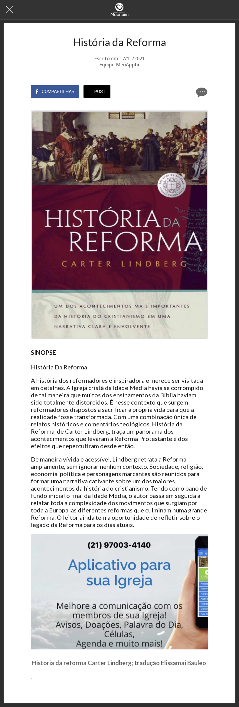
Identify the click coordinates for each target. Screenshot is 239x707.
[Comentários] (201, 92)
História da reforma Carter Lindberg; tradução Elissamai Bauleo (119, 662)
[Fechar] (9, 9)
